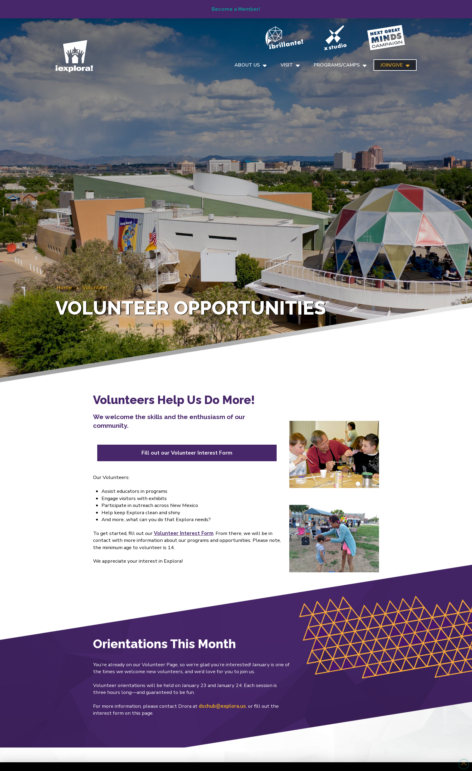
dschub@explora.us (222, 706)
